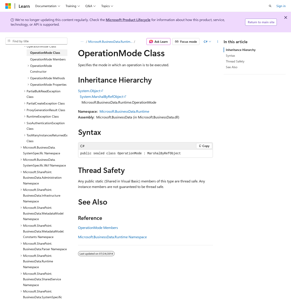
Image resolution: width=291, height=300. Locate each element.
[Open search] (270, 6)
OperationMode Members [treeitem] (48, 59)
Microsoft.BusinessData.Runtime (124, 111)
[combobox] (36, 41)
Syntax (230, 55)
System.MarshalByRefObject (101, 96)
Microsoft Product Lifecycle (128, 19)
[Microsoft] (8, 6)
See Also (231, 67)
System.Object (89, 90)
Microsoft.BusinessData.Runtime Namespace (110, 41)
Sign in (281, 6)
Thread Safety (235, 61)
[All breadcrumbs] (82, 41)
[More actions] (218, 41)
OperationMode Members (98, 227)
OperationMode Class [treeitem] (45, 52)
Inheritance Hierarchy (241, 50)
